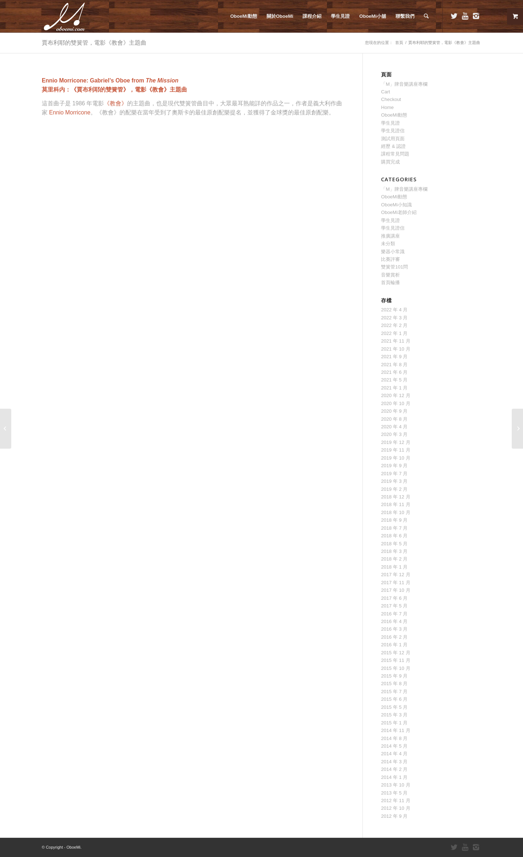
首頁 (399, 42)
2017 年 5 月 (394, 606)
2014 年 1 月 (394, 777)
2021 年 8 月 (394, 364)
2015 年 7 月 (394, 691)
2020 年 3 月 (394, 434)
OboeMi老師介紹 (399, 212)
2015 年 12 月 (395, 652)
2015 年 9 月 (394, 676)
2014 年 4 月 (394, 753)
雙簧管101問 (394, 267)
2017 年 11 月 (395, 582)
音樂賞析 (390, 275)
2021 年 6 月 (394, 372)
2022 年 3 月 (394, 317)
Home (387, 107)
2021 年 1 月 (394, 388)
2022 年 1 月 (394, 333)
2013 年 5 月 (394, 793)
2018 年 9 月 (394, 520)
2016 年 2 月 (394, 637)
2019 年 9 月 (394, 465)
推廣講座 (390, 236)
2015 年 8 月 (394, 683)
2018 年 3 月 (394, 551)
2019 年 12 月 (395, 442)
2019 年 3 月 (394, 481)
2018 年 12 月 (395, 497)
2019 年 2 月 (394, 489)
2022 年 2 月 (394, 325)
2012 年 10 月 (395, 808)
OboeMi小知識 (396, 204)
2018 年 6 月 (394, 535)
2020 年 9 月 (394, 411)
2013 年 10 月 (395, 785)
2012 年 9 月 (394, 816)
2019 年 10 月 (395, 458)
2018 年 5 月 (394, 543)
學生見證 (390, 123)
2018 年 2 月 (394, 559)
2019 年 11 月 (395, 450)
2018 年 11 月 (395, 504)
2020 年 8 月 (394, 419)
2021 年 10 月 (395, 349)
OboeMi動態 (394, 115)
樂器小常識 (393, 251)
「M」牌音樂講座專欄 (404, 84)
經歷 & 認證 (393, 146)
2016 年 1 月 (394, 644)
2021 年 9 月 (394, 356)
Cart (385, 91)
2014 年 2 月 (394, 769)
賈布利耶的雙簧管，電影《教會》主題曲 (94, 43)
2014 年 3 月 (394, 761)
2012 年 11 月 (395, 800)
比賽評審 (390, 259)
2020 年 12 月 (395, 395)
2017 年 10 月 (395, 590)
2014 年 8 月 (394, 738)
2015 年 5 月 (394, 707)
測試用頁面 (393, 138)
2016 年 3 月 (394, 629)
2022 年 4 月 (394, 309)
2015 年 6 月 (394, 699)
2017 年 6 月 (394, 598)
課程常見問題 (395, 154)
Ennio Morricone (69, 112)
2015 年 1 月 (394, 722)
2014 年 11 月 (395, 730)
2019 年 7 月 (394, 473)
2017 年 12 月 (395, 574)
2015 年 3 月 (394, 714)
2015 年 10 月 (395, 668)
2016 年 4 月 (394, 621)
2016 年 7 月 (394, 614)
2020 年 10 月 (395, 403)
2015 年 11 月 (395, 660)
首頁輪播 (390, 282)
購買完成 (390, 162)
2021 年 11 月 (395, 341)
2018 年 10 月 (395, 512)
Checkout (391, 99)
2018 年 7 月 (394, 528)
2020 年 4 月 (394, 426)
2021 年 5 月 (394, 380)
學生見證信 (393, 130)
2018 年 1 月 (394, 567)
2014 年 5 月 (394, 746)
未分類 (388, 243)
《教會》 (115, 103)
